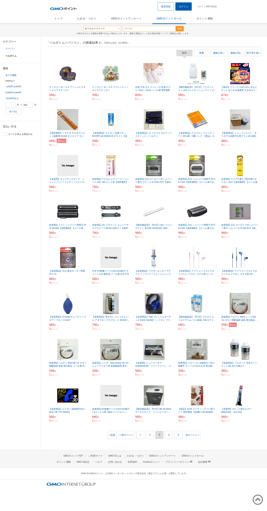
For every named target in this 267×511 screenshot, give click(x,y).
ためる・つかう (86, 18)
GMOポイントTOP (73, 455)
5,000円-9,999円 (13, 92)
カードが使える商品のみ (18, 134)
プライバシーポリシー (178, 462)
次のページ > (192, 435)
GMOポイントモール (169, 18)
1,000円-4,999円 (13, 86)
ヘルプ (200, 6)
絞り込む (14, 111)
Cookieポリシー (151, 462)
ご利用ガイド (95, 455)
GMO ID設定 (211, 6)
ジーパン (10, 48)
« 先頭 (112, 435)
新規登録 (166, 6)
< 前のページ (126, 435)
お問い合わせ (115, 462)
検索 (179, 28)
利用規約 (132, 462)
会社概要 (204, 462)
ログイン (183, 6)
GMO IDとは (114, 455)
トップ (58, 18)
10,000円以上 (12, 98)
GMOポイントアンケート (126, 18)
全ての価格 (11, 75)
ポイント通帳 (205, 18)
